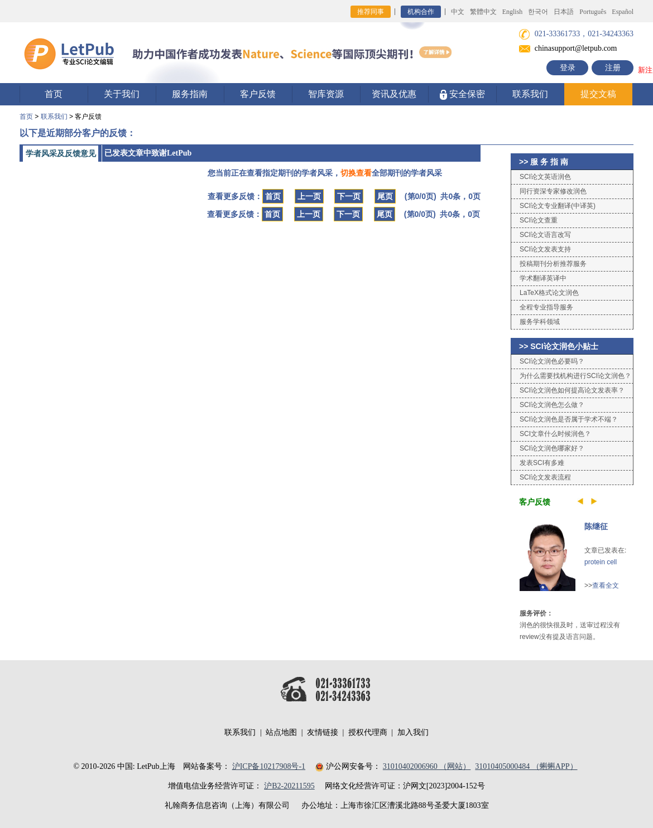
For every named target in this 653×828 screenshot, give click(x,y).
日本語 (564, 12)
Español (622, 12)
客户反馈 (258, 94)
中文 (457, 12)
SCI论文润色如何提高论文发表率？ (572, 390)
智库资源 (326, 94)
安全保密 (462, 94)
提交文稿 (598, 94)
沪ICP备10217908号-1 (268, 766)
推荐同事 (370, 12)
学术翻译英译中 (543, 278)
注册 (613, 68)
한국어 (538, 12)
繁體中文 (483, 12)
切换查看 (356, 172)
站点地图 (281, 732)
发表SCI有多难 (542, 463)
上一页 (309, 196)
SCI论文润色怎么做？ (552, 405)
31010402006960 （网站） (427, 766)
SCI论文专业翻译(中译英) (558, 206)
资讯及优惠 (394, 94)
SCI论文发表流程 (545, 477)
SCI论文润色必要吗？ (552, 361)
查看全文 (605, 585)
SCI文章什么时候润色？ (555, 434)
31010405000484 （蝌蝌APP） (526, 766)
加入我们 (413, 732)
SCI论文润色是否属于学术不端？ (569, 419)
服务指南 (190, 94)
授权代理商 (367, 732)
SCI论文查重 (539, 220)
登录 (567, 68)
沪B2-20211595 (289, 786)
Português (592, 12)
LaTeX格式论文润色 (549, 293)
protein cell (600, 562)
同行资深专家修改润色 (553, 191)
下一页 (349, 196)
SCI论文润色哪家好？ (552, 448)
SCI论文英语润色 (545, 177)
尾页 (385, 196)
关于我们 (122, 94)
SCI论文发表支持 (545, 249)
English (512, 12)
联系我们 (530, 94)
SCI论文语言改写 (545, 235)
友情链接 (322, 732)
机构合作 (420, 12)
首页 (54, 94)
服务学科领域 (540, 322)
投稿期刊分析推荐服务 (553, 264)
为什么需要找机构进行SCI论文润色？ (575, 376)
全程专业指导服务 (546, 307)
